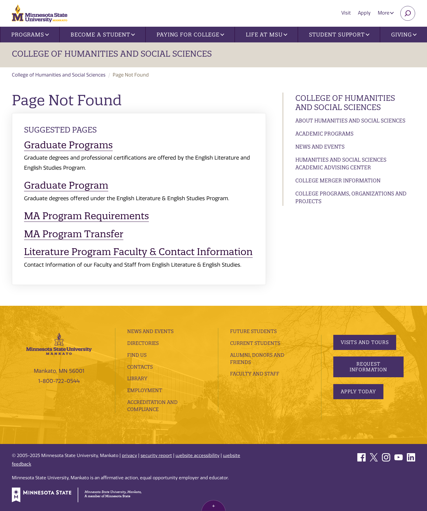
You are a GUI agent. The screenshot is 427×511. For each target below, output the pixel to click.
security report (156, 455)
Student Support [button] (339, 34)
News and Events (320, 147)
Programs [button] (30, 34)
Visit (346, 13)
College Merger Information (337, 180)
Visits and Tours (365, 342)
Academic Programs (324, 133)
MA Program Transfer (73, 234)
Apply (364, 13)
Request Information (368, 366)
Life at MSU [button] (266, 34)
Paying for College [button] (190, 34)
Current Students (255, 343)
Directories (143, 343)
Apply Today (358, 391)
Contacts (140, 367)
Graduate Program (66, 185)
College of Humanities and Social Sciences (112, 54)
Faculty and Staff (254, 374)
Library (137, 378)
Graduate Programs (68, 145)
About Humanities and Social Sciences (350, 120)
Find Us (136, 355)
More (386, 13)
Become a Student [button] (103, 34)
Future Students (253, 331)
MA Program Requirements (86, 216)
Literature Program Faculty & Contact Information (138, 251)
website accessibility (197, 455)
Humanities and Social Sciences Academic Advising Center (340, 164)
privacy (129, 455)
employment (144, 390)
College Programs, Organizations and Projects (351, 197)
